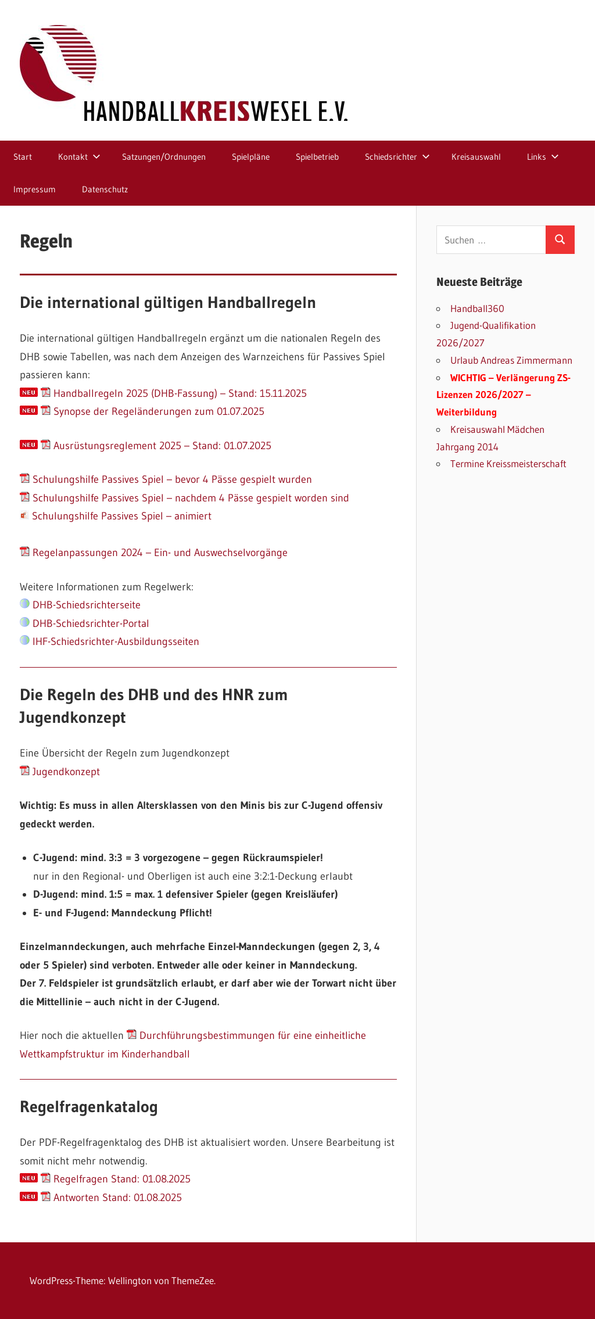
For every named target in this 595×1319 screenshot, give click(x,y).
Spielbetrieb (317, 156)
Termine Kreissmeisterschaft (508, 463)
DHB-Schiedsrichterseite (80, 604)
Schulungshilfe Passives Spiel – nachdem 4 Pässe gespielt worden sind (184, 498)
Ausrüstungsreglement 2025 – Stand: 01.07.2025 (156, 445)
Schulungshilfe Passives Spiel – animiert (116, 516)
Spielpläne (251, 156)
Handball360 (477, 308)
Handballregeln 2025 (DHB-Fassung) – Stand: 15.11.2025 (174, 393)
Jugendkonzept (60, 771)
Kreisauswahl (476, 156)
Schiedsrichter (397, 156)
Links (543, 156)
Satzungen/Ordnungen (164, 156)
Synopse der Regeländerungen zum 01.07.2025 (152, 411)
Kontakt (79, 156)
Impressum (34, 189)
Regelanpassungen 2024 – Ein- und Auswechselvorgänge (154, 552)
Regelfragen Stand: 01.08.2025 (116, 1179)
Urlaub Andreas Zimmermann (511, 360)
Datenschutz (105, 189)
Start (22, 156)
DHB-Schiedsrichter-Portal (84, 623)
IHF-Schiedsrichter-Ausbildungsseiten (109, 641)
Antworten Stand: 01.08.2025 (111, 1197)
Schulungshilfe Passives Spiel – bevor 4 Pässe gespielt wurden (166, 479)
